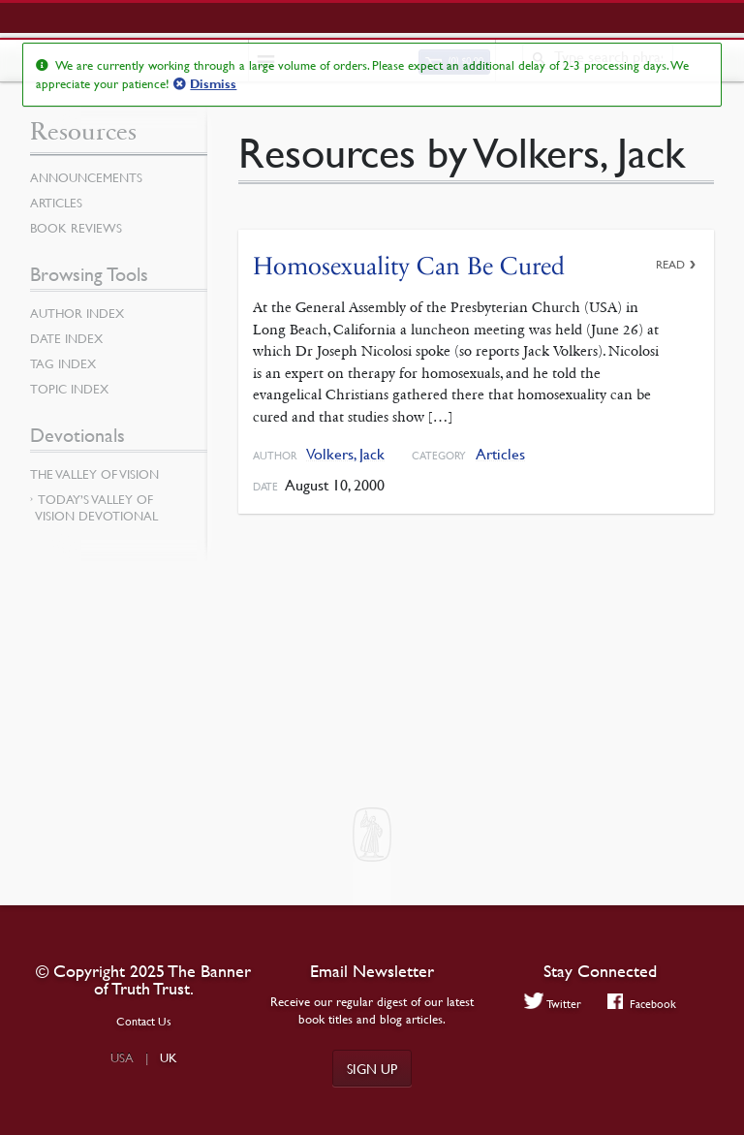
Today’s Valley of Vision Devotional (96, 507)
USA (122, 1057)
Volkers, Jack (345, 454)
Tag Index (63, 363)
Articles (500, 454)
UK (168, 1057)
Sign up (372, 1068)
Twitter (553, 1003)
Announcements (86, 177)
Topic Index (69, 388)
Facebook (641, 1003)
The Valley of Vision (94, 474)
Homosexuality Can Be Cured (409, 266)
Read (670, 264)
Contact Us (143, 1021)
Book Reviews (76, 228)
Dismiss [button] (213, 84)
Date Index (66, 338)
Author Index (77, 313)
